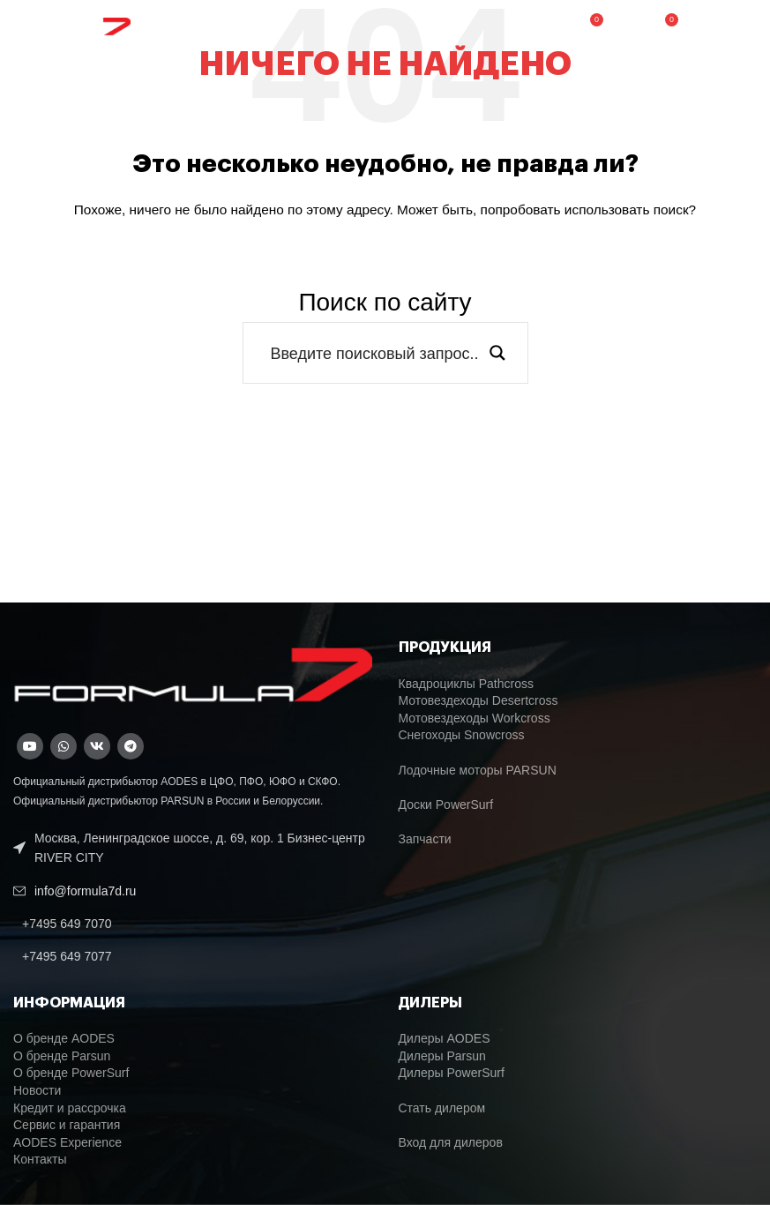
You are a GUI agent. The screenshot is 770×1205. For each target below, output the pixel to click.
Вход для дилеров (451, 1142)
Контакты (39, 1159)
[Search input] (374, 353)
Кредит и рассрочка (69, 1108)
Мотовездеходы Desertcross (478, 700)
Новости (37, 1090)
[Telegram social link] (130, 746)
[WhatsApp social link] (63, 746)
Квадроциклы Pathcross (466, 684)
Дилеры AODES (444, 1038)
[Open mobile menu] (725, 26)
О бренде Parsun (61, 1056)
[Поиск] (626, 26)
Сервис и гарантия (66, 1125)
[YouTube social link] (30, 746)
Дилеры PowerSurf (452, 1073)
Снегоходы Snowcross (462, 735)
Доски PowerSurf (446, 804)
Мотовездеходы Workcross (474, 718)
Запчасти (425, 839)
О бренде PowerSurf (71, 1073)
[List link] (192, 923)
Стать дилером (442, 1108)
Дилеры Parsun (442, 1056)
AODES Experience (67, 1142)
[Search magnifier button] (497, 353)
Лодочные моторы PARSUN (478, 770)
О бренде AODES (64, 1038)
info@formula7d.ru (85, 891)
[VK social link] (97, 746)
